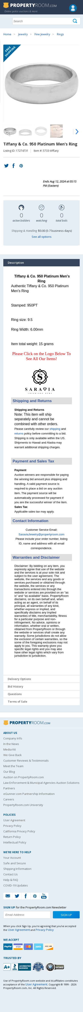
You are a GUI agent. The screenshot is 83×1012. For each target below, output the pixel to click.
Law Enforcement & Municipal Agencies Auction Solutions (41, 783)
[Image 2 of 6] (25, 131)
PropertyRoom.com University (23, 805)
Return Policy (12, 837)
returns (18, 433)
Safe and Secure (14, 863)
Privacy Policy (12, 826)
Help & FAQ (10, 880)
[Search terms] (46, 21)
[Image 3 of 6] (41, 131)
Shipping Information (17, 869)
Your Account (12, 858)
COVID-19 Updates (15, 885)
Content (4, 56)
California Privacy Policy (19, 831)
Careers (8, 799)
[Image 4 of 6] (56, 131)
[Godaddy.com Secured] (55, 967)
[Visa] (19, 946)
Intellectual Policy (14, 842)
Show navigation (7, 20)
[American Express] (39, 946)
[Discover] (49, 946)
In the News (11, 744)
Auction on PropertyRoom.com (23, 777)
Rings (60, 34)
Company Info (12, 738)
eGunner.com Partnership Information (29, 794)
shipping (55, 428)
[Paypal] (8, 946)
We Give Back (12, 755)
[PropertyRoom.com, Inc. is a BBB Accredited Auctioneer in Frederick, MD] (17, 966)
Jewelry (23, 34)
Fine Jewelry (42, 34)
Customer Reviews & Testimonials (26, 760)
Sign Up (66, 915)
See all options (42, 237)
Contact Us (10, 874)
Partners (9, 788)
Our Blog (9, 772)
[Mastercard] (29, 946)
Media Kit (9, 749)
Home (7, 34)
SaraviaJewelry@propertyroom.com (41, 534)
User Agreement (14, 820)
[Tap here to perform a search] (75, 21)
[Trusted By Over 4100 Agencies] (38, 967)
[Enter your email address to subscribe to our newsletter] (27, 915)
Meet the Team (13, 766)
